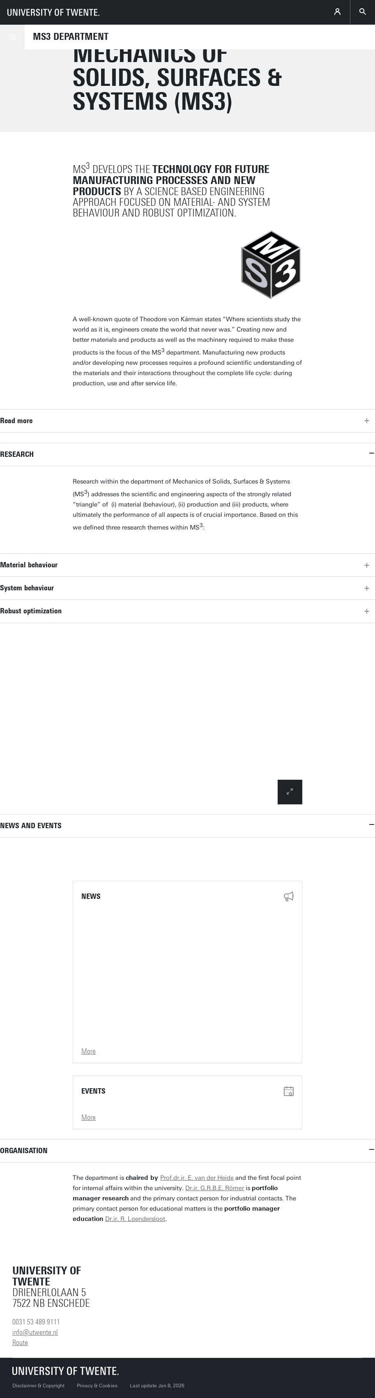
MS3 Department (70, 36)
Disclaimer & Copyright (38, 1386)
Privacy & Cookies (97, 1386)
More (88, 1051)
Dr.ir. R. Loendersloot (135, 1219)
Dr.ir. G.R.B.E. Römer (214, 1188)
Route (20, 1342)
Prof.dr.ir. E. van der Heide (197, 1178)
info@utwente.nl (35, 1332)
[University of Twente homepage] (53, 12)
